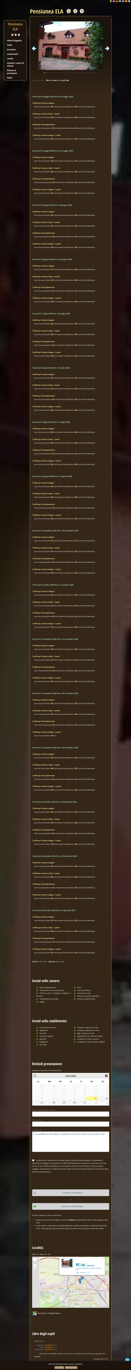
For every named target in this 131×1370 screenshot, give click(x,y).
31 (84, 1102)
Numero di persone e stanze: (44, 1110)
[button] (82, 1278)
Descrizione (11, 49)
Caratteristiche (12, 54)
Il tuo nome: (37, 1120)
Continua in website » (72, 1192)
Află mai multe (71, 1367)
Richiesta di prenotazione (12, 72)
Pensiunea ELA (15, 27)
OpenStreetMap (97, 1307)
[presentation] (47, 1181)
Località (10, 58)
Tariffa (9, 45)
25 (95, 1098)
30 (74, 1102)
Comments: (36, 1130)
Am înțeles (59, 1367)
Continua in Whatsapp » (72, 1206)
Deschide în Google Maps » (46, 1313)
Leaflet (83, 1307)
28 (54, 1102)
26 (107, 1098)
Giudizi (9, 77)
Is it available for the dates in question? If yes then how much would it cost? (70, 1142)
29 (64, 1102)
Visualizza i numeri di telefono (15, 64)
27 (42, 1102)
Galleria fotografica (14, 40)
